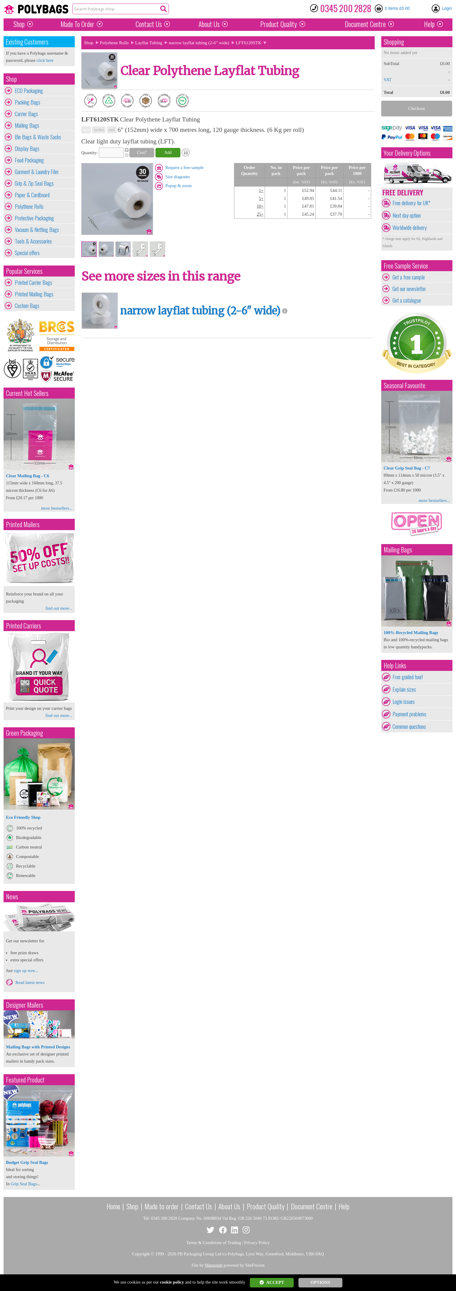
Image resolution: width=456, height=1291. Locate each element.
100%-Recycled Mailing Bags (411, 632)
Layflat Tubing (149, 42)
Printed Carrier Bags (33, 282)
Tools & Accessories (33, 241)
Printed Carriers (23, 625)
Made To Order (77, 24)
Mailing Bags (27, 125)
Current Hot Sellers (27, 393)
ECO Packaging (29, 90)
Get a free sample (409, 277)
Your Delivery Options (407, 152)
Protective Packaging (34, 218)
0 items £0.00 (397, 8)
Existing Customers (27, 41)
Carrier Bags (26, 113)
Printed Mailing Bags (34, 294)
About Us (209, 24)
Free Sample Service (406, 265)
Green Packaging (24, 732)
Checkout (416, 108)
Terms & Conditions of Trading (213, 1242)
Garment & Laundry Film (36, 171)
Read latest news (30, 982)
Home (113, 1206)
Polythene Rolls (29, 206)
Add (167, 152)
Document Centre (311, 1206)
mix (86, 129)
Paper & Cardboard (32, 194)
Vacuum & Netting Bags (37, 229)
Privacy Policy (257, 1242)
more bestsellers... (56, 508)
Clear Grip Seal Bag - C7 (407, 468)
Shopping (394, 41)
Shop (19, 24)
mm (112, 129)
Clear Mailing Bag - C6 (27, 475)
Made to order (161, 1206)
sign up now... (26, 970)
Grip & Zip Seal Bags (34, 183)
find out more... (58, 608)
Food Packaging (29, 160)
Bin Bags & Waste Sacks (38, 136)
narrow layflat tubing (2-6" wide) (199, 42)
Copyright (141, 1254)
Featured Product (25, 1079)
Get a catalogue (407, 300)
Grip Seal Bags (24, 1183)
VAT (388, 79)
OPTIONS (320, 1282)
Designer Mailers (24, 1004)
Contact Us (149, 24)
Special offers (27, 252)
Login (447, 8)
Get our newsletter (409, 288)
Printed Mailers (22, 524)
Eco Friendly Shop (23, 817)
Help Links (395, 665)
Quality (278, 24)
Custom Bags (27, 305)
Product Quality (266, 1206)
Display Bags (27, 148)
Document (365, 24)
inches (99, 129)
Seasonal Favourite (404, 385)
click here (44, 60)
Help (429, 24)
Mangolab (214, 1265)
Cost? (142, 152)
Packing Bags (27, 102)
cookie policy (172, 1282)
